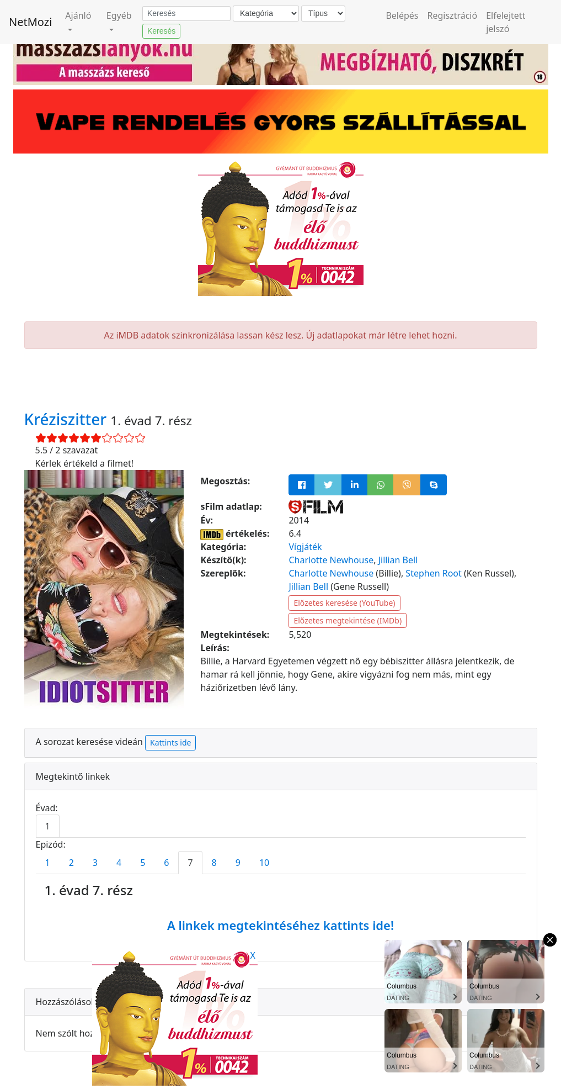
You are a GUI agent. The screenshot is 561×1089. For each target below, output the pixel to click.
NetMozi (30, 21)
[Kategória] (266, 14)
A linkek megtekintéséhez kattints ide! (280, 925)
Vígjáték (305, 547)
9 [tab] (238, 863)
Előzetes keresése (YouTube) (344, 603)
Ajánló (78, 15)
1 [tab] (47, 826)
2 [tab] (71, 863)
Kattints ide (170, 742)
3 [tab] (95, 863)
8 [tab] (214, 863)
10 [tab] (264, 863)
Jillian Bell (398, 560)
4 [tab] (118, 863)
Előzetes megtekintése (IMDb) (347, 620)
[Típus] (323, 14)
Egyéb (119, 15)
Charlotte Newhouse (330, 560)
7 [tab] (190, 863)
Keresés (161, 31)
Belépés (402, 15)
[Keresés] (186, 14)
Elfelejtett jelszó (505, 22)
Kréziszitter (67, 419)
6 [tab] (166, 863)
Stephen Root (433, 573)
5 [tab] (142, 863)
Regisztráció (453, 15)
